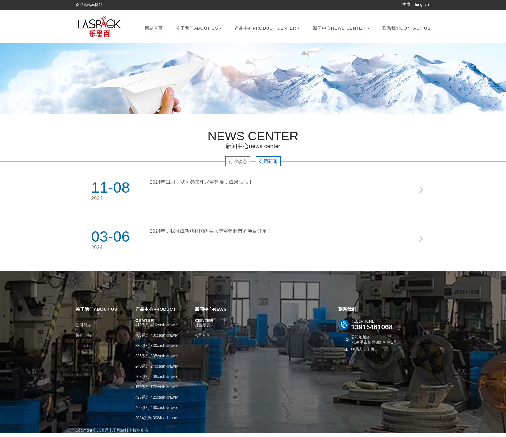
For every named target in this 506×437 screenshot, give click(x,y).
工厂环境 (83, 345)
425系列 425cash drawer (156, 397)
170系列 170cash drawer (156, 387)
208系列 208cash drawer (156, 376)
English (422, 4)
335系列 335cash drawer (156, 356)
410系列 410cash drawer (156, 325)
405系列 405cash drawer (156, 335)
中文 (406, 4)
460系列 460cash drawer (156, 407)
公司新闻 (268, 161)
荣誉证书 (83, 335)
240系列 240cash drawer (156, 366)
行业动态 (238, 161)
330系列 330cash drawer (156, 345)
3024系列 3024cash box (156, 418)
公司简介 (83, 325)
